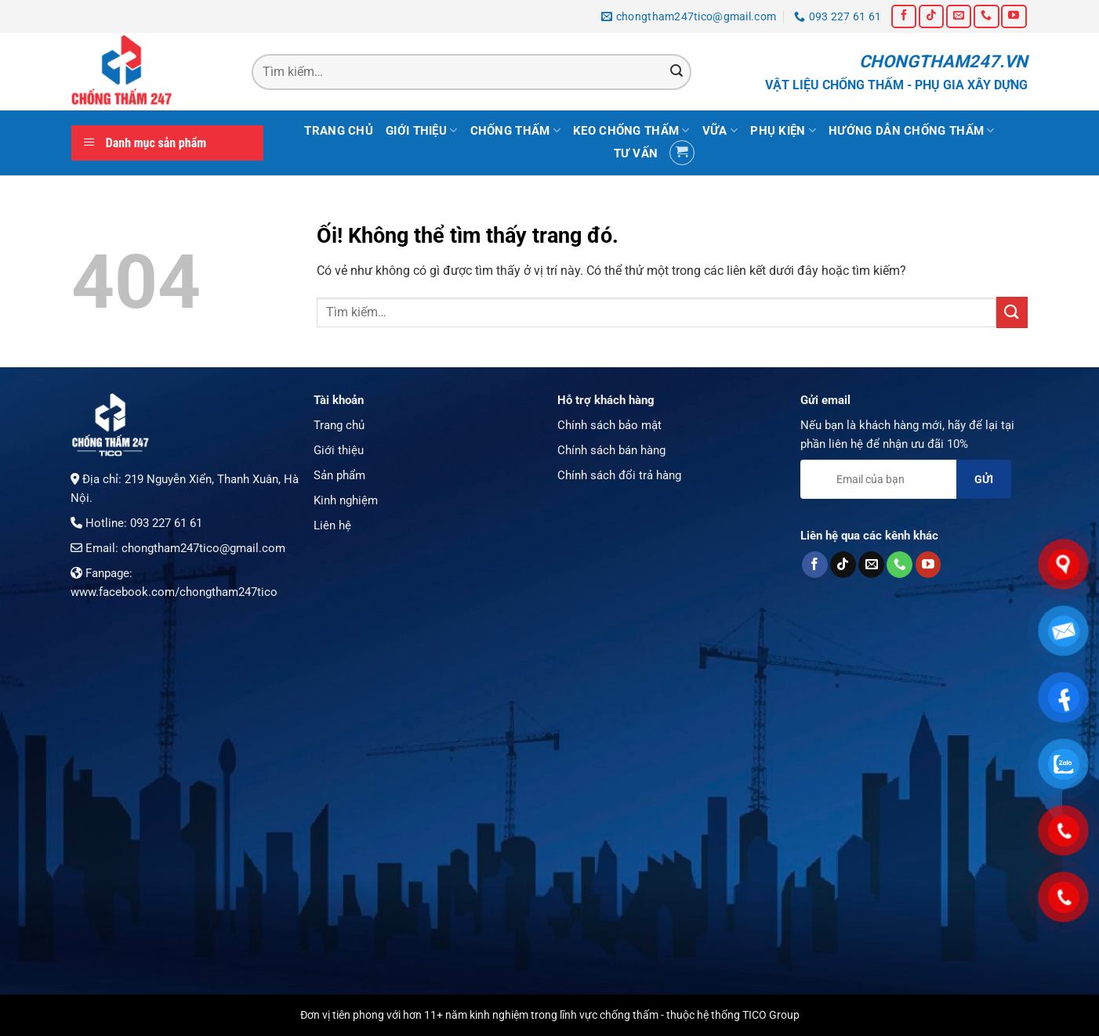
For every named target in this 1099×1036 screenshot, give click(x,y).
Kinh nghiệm (346, 500)
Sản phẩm (339, 475)
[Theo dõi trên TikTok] (931, 16)
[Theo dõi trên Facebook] (903, 16)
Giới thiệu (422, 130)
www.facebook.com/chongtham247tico (174, 592)
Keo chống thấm (631, 130)
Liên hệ (332, 525)
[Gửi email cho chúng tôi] (958, 16)
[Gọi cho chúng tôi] (986, 16)
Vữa (720, 130)
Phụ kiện (783, 130)
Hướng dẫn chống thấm (912, 130)
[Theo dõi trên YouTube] (1013, 16)
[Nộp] (676, 72)
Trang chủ (338, 131)
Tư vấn (636, 153)
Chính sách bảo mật (609, 425)
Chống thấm (515, 130)
